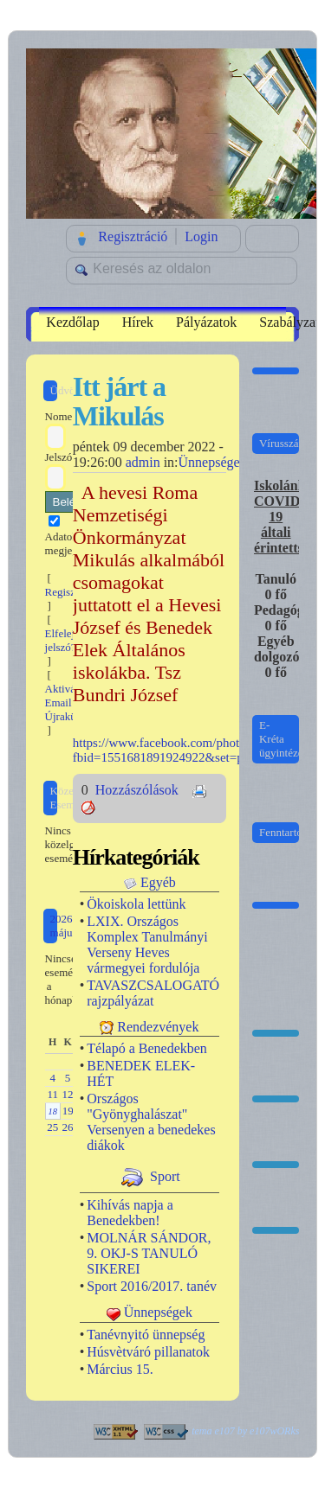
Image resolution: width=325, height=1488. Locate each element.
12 (68, 1094)
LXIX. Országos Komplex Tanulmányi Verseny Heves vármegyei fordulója (147, 944)
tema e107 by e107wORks (245, 1431)
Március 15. (120, 1369)
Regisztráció (132, 236)
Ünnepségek (213, 462)
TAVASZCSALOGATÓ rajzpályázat (153, 993)
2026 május (63, 925)
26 (68, 1127)
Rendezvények (157, 1026)
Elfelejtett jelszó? (67, 640)
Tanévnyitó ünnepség (146, 1334)
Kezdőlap (72, 322)
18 (53, 1111)
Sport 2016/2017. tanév (152, 1286)
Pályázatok (206, 322)
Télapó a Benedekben (147, 1048)
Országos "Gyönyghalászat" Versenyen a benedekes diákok (151, 1122)
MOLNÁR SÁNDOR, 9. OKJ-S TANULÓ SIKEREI (149, 1253)
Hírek (137, 322)
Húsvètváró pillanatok (148, 1351)
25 (52, 1127)
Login (201, 236)
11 (52, 1094)
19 (68, 1110)
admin (143, 462)
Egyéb (158, 882)
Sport (165, 1176)
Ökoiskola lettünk (136, 904)
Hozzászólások (138, 789)
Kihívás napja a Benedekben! (130, 1212)
